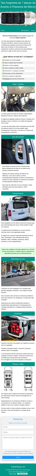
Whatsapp (6, 78)
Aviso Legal (12, 474)
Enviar (18, 457)
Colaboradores (22, 474)
